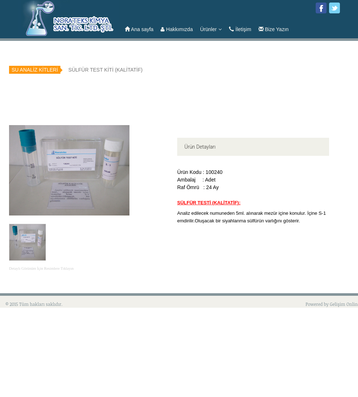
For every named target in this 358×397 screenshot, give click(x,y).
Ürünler (211, 29)
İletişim (240, 29)
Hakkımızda (177, 29)
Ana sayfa (139, 29)
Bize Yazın (274, 29)
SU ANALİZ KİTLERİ (35, 70)
